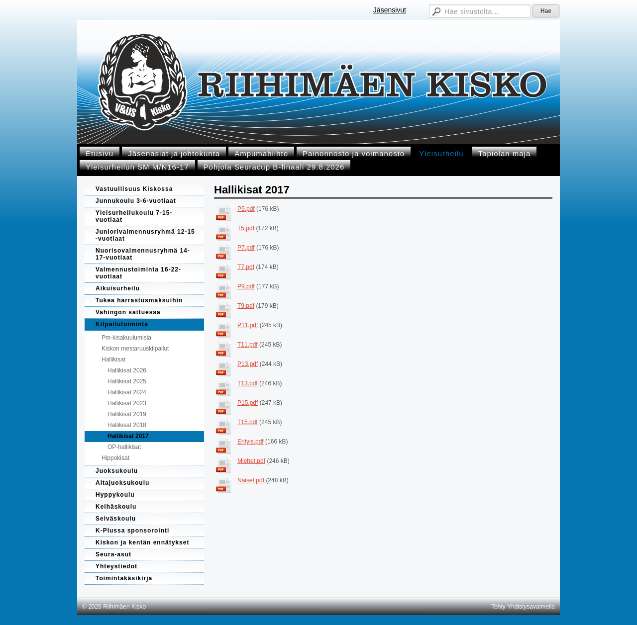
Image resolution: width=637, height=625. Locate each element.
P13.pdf (247, 363)
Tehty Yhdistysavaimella (523, 606)
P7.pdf (246, 247)
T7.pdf (245, 267)
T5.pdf (245, 228)
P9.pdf (246, 286)
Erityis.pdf (250, 441)
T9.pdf (245, 305)
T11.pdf (247, 344)
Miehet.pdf (251, 460)
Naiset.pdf (250, 480)
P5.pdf (246, 208)
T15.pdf (247, 422)
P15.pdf (247, 402)
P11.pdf (247, 325)
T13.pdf (247, 383)
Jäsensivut (389, 10)
